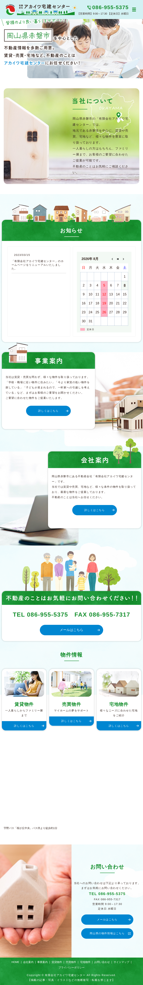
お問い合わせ (102, 962)
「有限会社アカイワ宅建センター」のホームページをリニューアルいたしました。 (38, 265)
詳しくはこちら (48, 410)
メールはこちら (71, 630)
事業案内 (42, 962)
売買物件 (71, 962)
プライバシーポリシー (71, 967)
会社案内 (28, 962)
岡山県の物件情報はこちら (107, 933)
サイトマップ (121, 962)
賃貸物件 (57, 962)
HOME (15, 962)
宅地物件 (85, 962)
